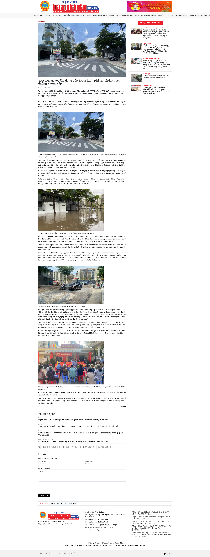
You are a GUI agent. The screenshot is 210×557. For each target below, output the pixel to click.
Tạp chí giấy (62, 553)
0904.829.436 (145, 514)
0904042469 (94, 527)
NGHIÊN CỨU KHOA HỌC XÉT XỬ (97, 15)
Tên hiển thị (42, 461)
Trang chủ (38, 15)
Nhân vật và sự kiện (165, 15)
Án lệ (137, 15)
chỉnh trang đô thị (87, 447)
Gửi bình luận (44, 495)
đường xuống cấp (105, 447)
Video (53, 553)
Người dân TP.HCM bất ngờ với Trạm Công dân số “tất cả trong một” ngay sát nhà (73, 420)
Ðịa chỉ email (88, 461)
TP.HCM (74, 447)
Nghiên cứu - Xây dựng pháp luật (121, 15)
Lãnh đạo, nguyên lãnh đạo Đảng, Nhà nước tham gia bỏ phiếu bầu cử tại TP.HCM (73, 441)
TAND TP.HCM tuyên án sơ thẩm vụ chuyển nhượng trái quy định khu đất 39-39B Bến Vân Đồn (78, 426)
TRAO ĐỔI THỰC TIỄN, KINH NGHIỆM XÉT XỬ (70, 15)
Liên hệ (72, 553)
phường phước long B (51, 447)
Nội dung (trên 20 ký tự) (45, 468)
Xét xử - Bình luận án (148, 15)
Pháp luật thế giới (181, 15)
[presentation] (54, 487)
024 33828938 (108, 527)
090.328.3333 (147, 519)
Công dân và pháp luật (198, 15)
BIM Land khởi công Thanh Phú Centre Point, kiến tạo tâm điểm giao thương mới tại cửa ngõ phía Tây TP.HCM (80, 434)
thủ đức (66, 447)
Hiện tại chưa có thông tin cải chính (63, 503)
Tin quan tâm (49, 15)
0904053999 (137, 530)
